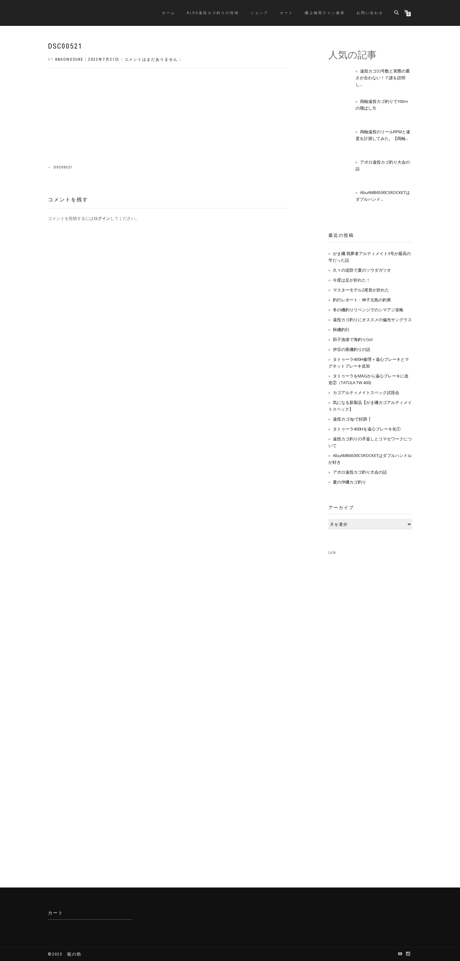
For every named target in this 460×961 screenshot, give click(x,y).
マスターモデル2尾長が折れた (361, 290)
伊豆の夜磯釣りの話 (351, 349)
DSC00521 (65, 46)
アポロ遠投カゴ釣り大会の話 (360, 472)
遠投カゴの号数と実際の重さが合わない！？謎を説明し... (383, 77)
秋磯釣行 (341, 329)
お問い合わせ (369, 13)
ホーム (168, 13)
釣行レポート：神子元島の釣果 (362, 300)
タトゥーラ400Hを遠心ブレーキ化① (367, 429)
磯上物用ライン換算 (325, 13)
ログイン (102, 218)
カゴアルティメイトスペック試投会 (366, 392)
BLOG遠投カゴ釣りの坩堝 (213, 13)
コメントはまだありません (151, 59)
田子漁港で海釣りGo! (353, 339)
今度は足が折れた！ (351, 280)
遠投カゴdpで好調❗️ (352, 419)
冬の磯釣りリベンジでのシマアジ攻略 (368, 310)
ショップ (259, 13)
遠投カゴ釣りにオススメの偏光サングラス (372, 319)
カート (286, 13)
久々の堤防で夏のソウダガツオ (362, 270)
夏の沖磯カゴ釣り (349, 482)
